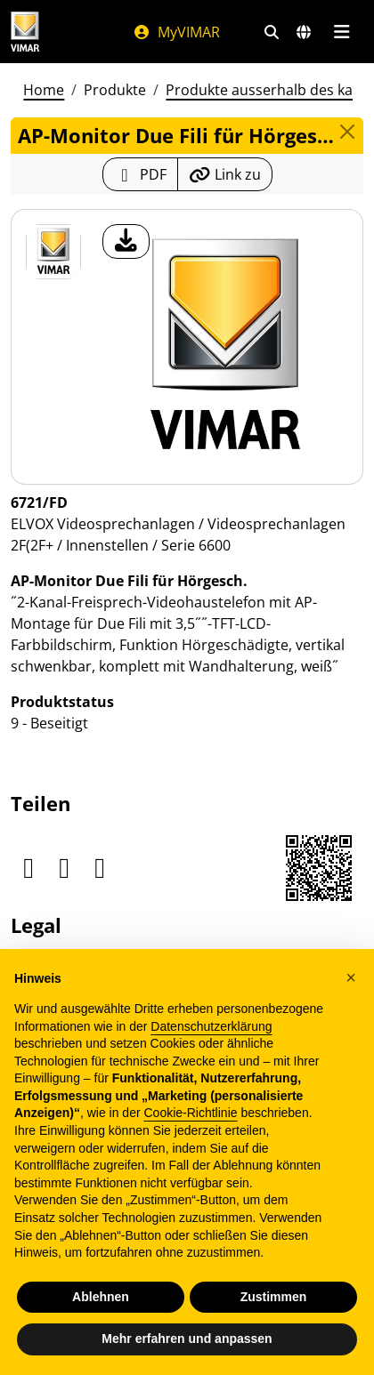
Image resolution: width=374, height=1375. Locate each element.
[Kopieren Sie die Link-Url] (224, 174)
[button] (351, 977)
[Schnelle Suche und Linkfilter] (271, 32)
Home (43, 90)
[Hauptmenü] (341, 32)
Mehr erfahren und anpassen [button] (187, 1338)
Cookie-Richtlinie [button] (190, 1113)
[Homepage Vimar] (25, 31)
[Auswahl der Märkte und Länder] (304, 32)
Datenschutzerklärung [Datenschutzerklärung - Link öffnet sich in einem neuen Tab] (211, 1026)
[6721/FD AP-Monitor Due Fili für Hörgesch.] (53, 251)
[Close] (347, 131)
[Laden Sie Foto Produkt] (126, 241)
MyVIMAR (176, 32)
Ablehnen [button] (100, 1297)
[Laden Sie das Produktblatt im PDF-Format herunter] (140, 174)
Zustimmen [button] (273, 1297)
